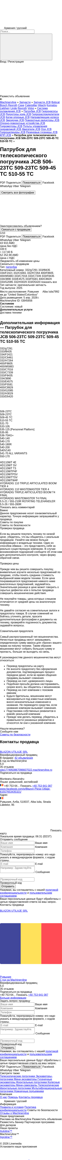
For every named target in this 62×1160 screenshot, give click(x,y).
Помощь (13, 1097)
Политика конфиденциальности (18, 1109)
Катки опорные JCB (18, 117)
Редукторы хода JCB (18, 114)
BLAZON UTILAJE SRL (14, 751)
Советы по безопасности (15, 734)
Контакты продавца (30, 1097)
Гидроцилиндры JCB (12, 132)
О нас (3, 1097)
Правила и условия (12, 1107)
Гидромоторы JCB (11, 126)
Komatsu (52, 105)
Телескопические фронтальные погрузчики (29, 1087)
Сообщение (42, 872)
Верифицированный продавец (18, 754)
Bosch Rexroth (8, 105)
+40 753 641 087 (42, 785)
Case (21, 105)
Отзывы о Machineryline (14, 1113)
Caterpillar (31, 105)
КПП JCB (5, 135)
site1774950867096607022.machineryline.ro (26, 769)
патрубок (11, 267)
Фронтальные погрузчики (32, 1082)
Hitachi (42, 105)
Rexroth (22, 108)
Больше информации (13, 997)
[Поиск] (26, 47)
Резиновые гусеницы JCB (42, 132)
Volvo (31, 108)
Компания (41, 846)
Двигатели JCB (31, 129)
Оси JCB (46, 129)
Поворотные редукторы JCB (42, 120)
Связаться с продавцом (15, 229)
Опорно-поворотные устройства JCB (22, 123)
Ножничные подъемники (29, 1091)
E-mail (38, 863)
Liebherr (5, 108)
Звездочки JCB (15, 120)
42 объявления (24, 757)
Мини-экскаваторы (26, 1079)
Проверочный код (11, 882)
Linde (13, 108)
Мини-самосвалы (27, 1085)
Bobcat (55, 102)
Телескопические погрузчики (18, 1076)
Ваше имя (41, 843)
